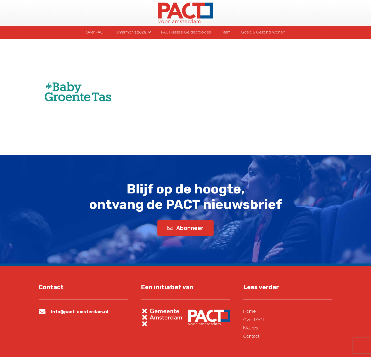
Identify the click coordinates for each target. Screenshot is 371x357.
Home (249, 311)
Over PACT (254, 319)
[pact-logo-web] (185, 13)
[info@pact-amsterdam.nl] (45, 311)
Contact (251, 336)
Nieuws (250, 327)
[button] (148, 32)
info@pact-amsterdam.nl (79, 311)
